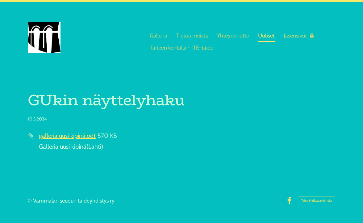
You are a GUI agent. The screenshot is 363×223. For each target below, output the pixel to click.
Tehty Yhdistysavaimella (316, 201)
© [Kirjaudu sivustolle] (30, 200)
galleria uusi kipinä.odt (67, 135)
